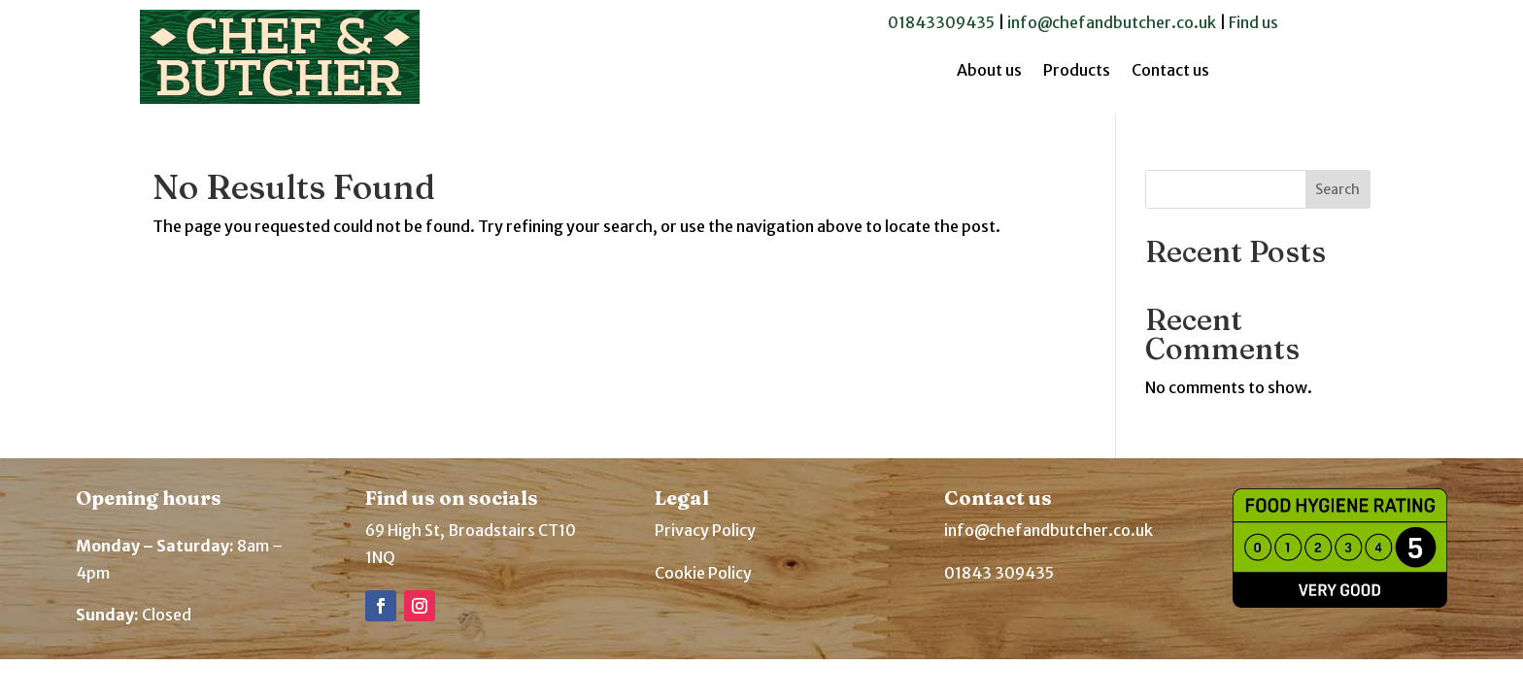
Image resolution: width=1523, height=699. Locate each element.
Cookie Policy (703, 572)
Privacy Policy (705, 530)
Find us (1253, 22)
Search (1337, 189)
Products (1076, 71)
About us (989, 71)
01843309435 (941, 22)
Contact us (1170, 71)
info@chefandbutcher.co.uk (1111, 22)
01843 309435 (999, 572)
